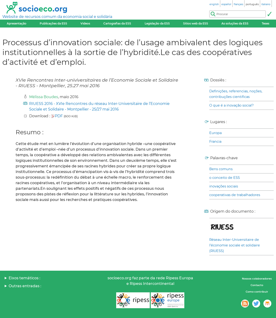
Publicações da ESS (53, 23)
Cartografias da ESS (117, 23)
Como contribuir (257, 291)
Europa (215, 133)
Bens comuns (221, 169)
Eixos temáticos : (24, 278)
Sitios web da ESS (195, 23)
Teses (265, 23)
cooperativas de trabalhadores (234, 195)
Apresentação (16, 23)
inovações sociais (223, 186)
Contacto (257, 285)
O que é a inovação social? (231, 105)
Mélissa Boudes (43, 97)
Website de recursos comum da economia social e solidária (57, 16)
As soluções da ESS (234, 23)
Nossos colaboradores (257, 278)
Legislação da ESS (157, 23)
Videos (85, 23)
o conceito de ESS (224, 178)
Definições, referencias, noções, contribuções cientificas (235, 94)
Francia (215, 141)
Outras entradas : (25, 286)
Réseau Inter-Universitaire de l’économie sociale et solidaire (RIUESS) (234, 245)
